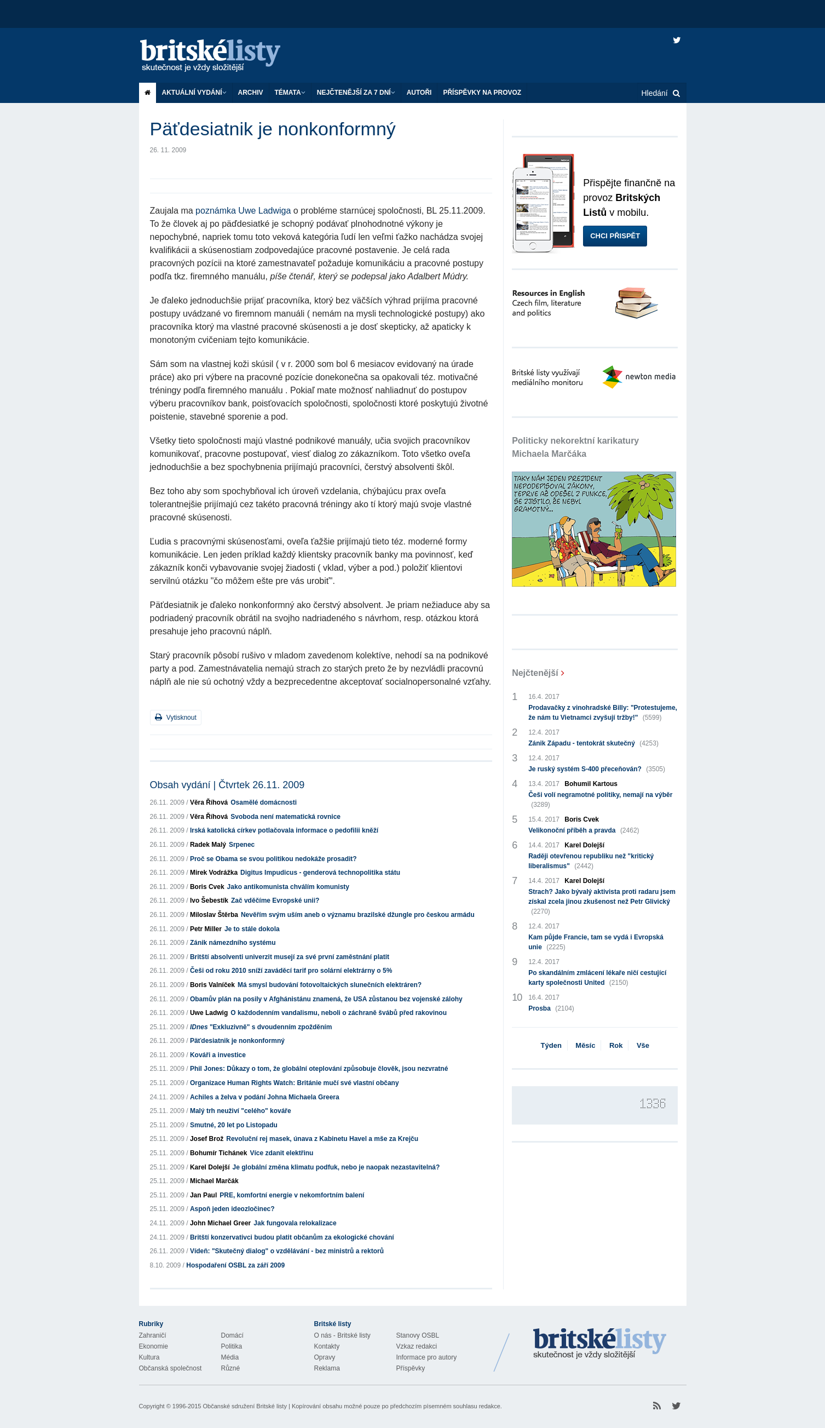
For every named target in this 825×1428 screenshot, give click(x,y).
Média (230, 1357)
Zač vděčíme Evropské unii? (275, 900)
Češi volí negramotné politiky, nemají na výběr (600, 800)
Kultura (149, 1357)
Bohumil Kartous (591, 784)
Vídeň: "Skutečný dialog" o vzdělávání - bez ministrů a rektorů (287, 1251)
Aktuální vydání (194, 92)
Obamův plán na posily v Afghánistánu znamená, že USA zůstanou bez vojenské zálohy (326, 999)
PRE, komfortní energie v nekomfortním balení (292, 1195)
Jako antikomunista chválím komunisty (288, 887)
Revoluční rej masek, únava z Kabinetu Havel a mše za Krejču (322, 1139)
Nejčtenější (535, 673)
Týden (551, 1045)
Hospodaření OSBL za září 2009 (235, 1265)
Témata (290, 92)
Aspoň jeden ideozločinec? (232, 1209)
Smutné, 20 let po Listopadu (234, 1125)
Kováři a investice (218, 1055)
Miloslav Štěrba (214, 915)
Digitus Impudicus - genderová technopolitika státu (320, 872)
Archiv (250, 92)
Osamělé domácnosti (263, 802)
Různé (230, 1368)
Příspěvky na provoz (482, 92)
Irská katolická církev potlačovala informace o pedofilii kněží (284, 830)
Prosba (551, 1008)
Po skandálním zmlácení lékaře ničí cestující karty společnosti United (597, 978)
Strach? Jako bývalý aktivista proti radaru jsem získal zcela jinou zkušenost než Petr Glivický (602, 902)
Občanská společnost (170, 1368)
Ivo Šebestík (209, 900)
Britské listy (221, 56)
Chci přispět (615, 236)
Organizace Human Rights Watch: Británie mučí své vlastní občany (294, 1083)
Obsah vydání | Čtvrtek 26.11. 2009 (227, 784)
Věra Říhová (209, 802)
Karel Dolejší (210, 1167)
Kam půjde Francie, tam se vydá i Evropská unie (596, 942)
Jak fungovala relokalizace (294, 1223)
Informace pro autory (426, 1357)
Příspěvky (410, 1368)
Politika (232, 1346)
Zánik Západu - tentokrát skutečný (593, 743)
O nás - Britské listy (342, 1335)
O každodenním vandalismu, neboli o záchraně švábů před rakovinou (338, 1013)
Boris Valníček (212, 985)
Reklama (327, 1368)
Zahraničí (152, 1335)
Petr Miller (206, 929)
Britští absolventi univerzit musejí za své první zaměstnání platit (289, 957)
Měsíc (585, 1045)
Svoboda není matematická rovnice (285, 817)
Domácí (232, 1335)
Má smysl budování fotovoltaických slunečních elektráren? (330, 985)
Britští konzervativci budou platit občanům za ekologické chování (292, 1237)
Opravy (325, 1357)
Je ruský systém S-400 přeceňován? (596, 769)
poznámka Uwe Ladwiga (243, 210)
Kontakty (327, 1346)
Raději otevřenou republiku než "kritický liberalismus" (591, 861)
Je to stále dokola (252, 929)
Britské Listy (600, 1344)
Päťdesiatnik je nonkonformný (237, 1041)
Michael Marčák (214, 1181)
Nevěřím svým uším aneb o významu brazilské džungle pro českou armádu (358, 915)
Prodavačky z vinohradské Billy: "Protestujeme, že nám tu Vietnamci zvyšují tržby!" (602, 713)
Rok (616, 1045)
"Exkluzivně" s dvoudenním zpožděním (261, 1027)
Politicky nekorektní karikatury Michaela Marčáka (575, 447)
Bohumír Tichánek (218, 1153)
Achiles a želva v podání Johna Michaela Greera (264, 1097)
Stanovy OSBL (418, 1335)
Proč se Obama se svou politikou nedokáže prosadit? (273, 859)
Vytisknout (176, 717)
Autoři (419, 92)
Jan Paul (203, 1195)
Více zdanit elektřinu (281, 1153)
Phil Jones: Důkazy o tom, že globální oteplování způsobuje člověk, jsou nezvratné (319, 1069)
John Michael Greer (220, 1223)
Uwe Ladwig (209, 1013)
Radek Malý (208, 844)
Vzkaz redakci (416, 1346)
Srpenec (242, 844)
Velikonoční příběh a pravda (583, 830)
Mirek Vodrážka (214, 872)
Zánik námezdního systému (233, 943)
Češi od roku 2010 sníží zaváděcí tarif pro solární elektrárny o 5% (291, 970)
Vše (643, 1045)
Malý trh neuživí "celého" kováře (240, 1111)
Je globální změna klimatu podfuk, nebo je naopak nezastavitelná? (336, 1167)
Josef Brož (206, 1139)
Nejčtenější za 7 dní (356, 92)
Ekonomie (153, 1346)
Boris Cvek (207, 887)
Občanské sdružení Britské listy (244, 1406)
